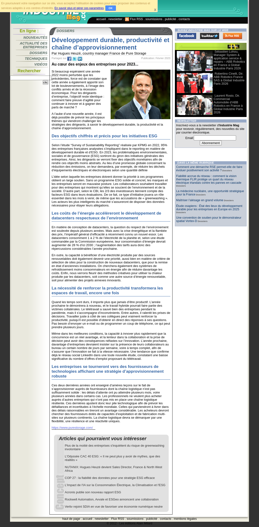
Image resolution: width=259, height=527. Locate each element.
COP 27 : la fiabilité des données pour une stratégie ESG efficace (110, 478)
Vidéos (40, 64)
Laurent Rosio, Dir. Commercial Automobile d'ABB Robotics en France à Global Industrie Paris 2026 (228, 104)
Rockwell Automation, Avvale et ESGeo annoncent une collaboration (112, 499)
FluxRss (232, 36)
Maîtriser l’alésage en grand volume (199, 200)
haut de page (71, 519)
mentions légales (185, 519)
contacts (184, 19)
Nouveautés (35, 37)
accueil (101, 19)
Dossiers (38, 53)
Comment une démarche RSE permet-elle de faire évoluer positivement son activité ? (209, 168)
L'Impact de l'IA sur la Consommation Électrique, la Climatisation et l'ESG (115, 485)
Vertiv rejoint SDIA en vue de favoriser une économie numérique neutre (114, 506)
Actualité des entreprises (33, 45)
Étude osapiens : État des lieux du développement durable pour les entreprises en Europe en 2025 (209, 207)
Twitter (209, 36)
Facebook (186, 36)
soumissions (154, 19)
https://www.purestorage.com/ (72, 427)
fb (69, 58)
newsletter (115, 19)
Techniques (36, 59)
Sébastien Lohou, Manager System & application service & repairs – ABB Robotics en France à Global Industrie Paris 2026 (229, 60)
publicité (170, 19)
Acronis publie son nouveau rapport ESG (93, 492)
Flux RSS (134, 19)
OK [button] (111, 8)
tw (74, 58)
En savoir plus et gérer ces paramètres (79, 8)
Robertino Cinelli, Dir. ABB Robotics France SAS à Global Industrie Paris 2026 (229, 78)
